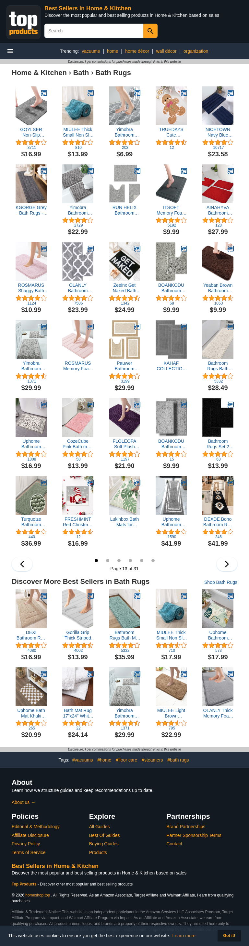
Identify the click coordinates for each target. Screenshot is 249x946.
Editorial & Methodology (36, 826)
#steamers (152, 759)
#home (104, 759)
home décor (137, 51)
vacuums (91, 51)
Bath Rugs (113, 73)
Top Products (25, 884)
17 (142, 560)
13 (96, 560)
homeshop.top (37, 895)
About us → (23, 802)
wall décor (166, 51)
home (112, 51)
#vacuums (82, 759)
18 (153, 560)
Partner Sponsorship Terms (193, 835)
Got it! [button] (229, 935)
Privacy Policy (26, 843)
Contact (174, 843)
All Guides (99, 826)
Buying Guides (104, 843)
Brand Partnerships (185, 826)
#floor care (126, 759)
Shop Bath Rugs (220, 582)
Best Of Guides (104, 835)
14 (108, 560)
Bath (81, 73)
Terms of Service (28, 852)
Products (98, 852)
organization (196, 51)
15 (119, 560)
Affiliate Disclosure (30, 835)
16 (130, 560)
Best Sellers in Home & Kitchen (87, 8)
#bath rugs (178, 759)
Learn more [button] (184, 935)
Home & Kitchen (39, 73)
